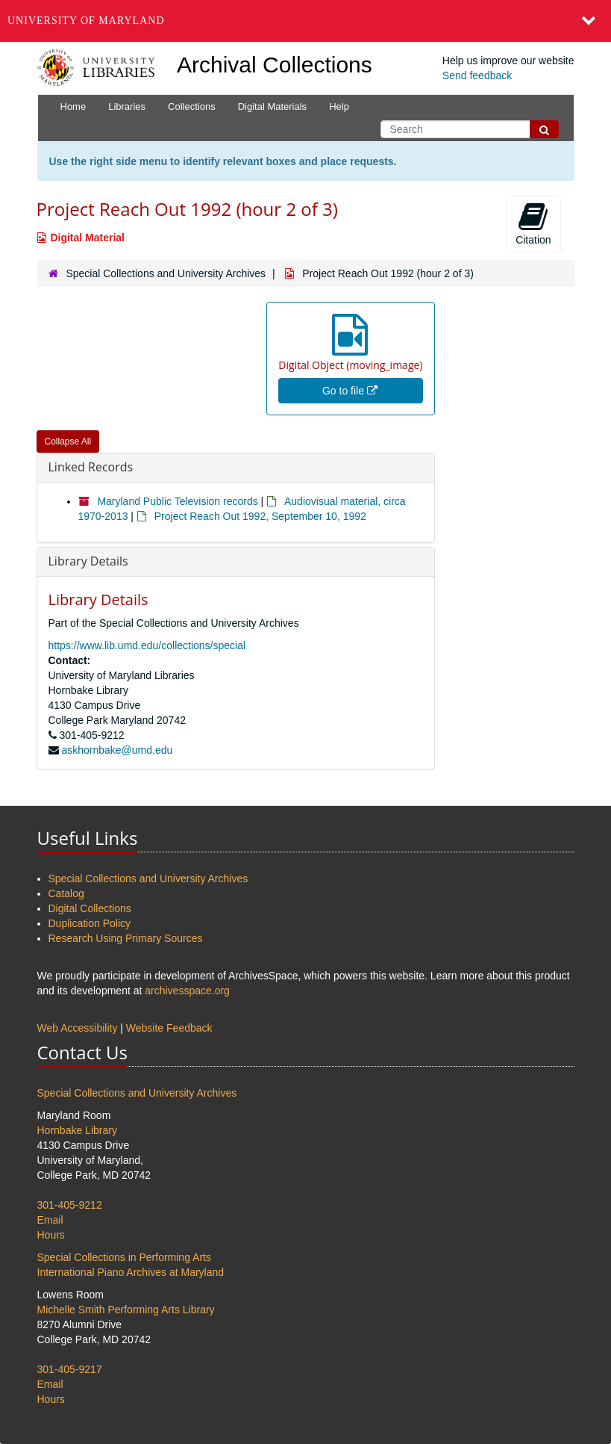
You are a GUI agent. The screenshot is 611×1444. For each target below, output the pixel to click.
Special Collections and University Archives (166, 273)
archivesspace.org (187, 991)
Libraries (126, 106)
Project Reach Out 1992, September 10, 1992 (260, 516)
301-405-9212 (69, 1205)
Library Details (88, 561)
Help (339, 106)
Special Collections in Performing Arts (124, 1257)
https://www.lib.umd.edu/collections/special (147, 645)
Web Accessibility (77, 1028)
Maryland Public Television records (177, 501)
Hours (51, 1235)
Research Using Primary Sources (125, 938)
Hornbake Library (77, 1130)
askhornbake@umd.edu (116, 750)
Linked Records (91, 467)
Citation (533, 223)
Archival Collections (274, 64)
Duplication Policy (89, 923)
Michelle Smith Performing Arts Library (126, 1310)
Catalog (66, 893)
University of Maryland (86, 20)
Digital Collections (89, 908)
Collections (192, 106)
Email (50, 1220)
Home (73, 106)
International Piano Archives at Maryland (131, 1272)
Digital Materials (272, 106)
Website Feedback (169, 1028)
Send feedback (477, 75)
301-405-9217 (69, 1369)
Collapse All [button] (68, 441)
